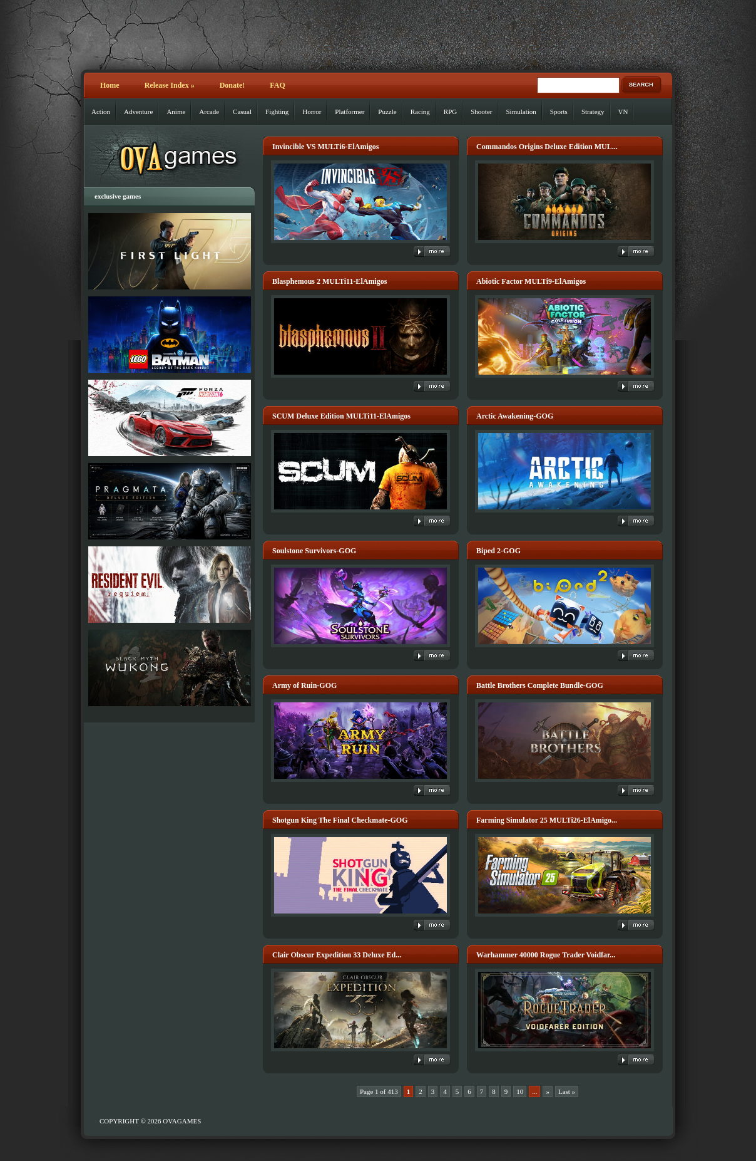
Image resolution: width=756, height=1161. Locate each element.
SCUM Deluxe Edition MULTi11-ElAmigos (341, 416)
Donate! (232, 85)
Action (100, 111)
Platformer (349, 111)
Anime (175, 111)
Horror (311, 111)
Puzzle (387, 111)
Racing (420, 111)
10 (519, 1091)
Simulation (521, 111)
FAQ (277, 85)
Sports (559, 111)
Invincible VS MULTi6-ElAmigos (325, 146)
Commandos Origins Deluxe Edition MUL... (547, 146)
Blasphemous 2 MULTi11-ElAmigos (329, 281)
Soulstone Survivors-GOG (314, 550)
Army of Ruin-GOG (304, 685)
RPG (450, 111)
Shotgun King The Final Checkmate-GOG (339, 820)
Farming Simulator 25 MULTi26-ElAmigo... (546, 820)
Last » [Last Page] (566, 1091)
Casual (242, 111)
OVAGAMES (182, 1121)
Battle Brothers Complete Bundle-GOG (539, 685)
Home (110, 85)
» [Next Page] (547, 1091)
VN (623, 111)
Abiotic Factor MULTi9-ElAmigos (531, 281)
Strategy (593, 111)
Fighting (277, 111)
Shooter (481, 111)
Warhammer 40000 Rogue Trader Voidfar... (545, 954)
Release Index (170, 85)
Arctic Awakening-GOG (514, 416)
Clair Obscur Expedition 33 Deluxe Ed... (336, 954)
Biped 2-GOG (498, 550)
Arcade (209, 111)
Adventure (138, 111)
